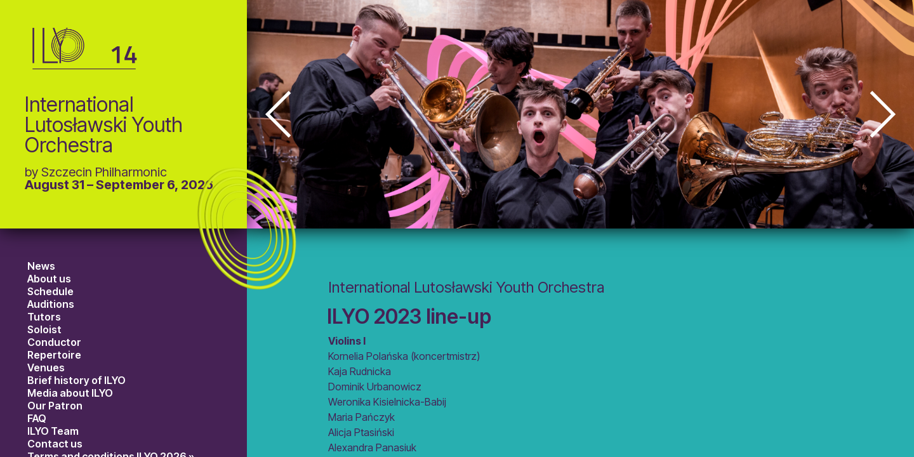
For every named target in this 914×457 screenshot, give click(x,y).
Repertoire (54, 354)
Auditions (50, 304)
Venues (46, 367)
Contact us (55, 443)
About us (49, 278)
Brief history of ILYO (76, 380)
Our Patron (55, 405)
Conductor (54, 342)
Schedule (50, 291)
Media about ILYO (70, 393)
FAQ (36, 418)
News (41, 266)
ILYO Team (53, 431)
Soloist (44, 329)
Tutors (44, 316)
